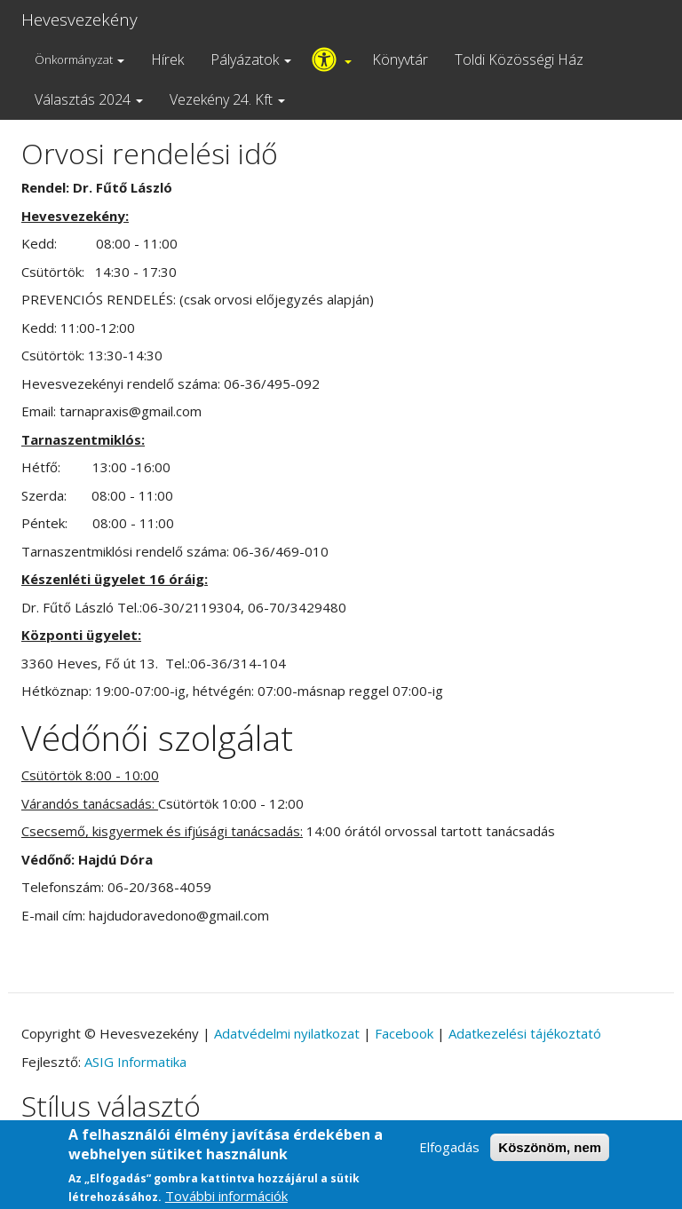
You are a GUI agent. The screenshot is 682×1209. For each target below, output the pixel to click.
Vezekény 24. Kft (227, 99)
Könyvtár (400, 59)
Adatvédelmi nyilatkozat (287, 1033)
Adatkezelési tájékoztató (524, 1033)
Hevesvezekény (79, 19)
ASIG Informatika (135, 1062)
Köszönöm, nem (549, 1154)
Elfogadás (449, 1154)
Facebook (404, 1033)
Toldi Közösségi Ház (519, 59)
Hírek (167, 59)
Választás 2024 (89, 99)
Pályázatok (250, 59)
